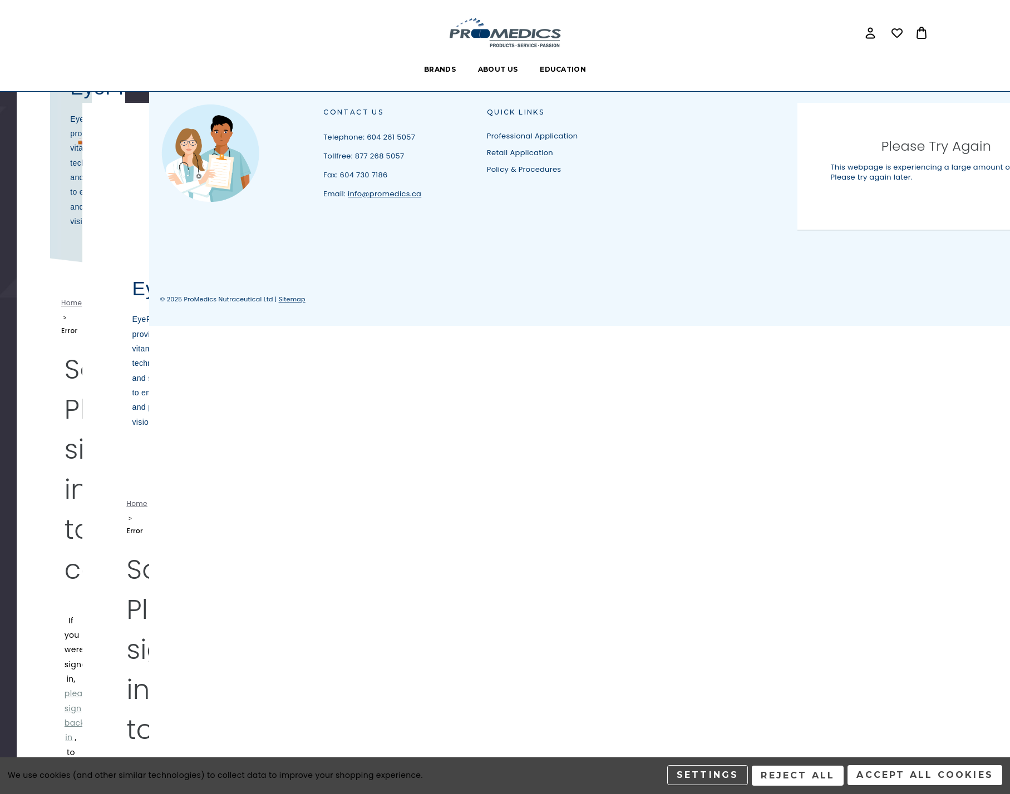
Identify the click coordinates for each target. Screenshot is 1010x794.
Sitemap (292, 299)
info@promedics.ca (384, 193)
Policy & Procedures (524, 169)
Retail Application (520, 152)
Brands (440, 69)
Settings (707, 776)
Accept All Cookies (924, 776)
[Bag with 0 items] (922, 33)
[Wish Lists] (897, 32)
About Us (498, 69)
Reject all (797, 776)
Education (563, 69)
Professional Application (532, 136)
